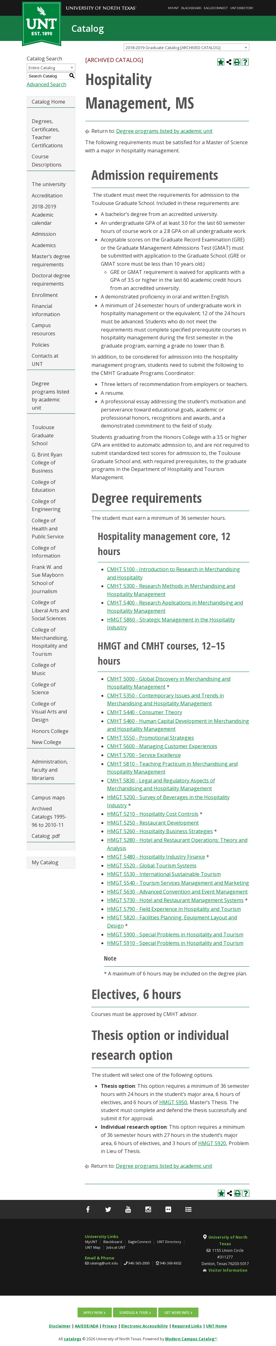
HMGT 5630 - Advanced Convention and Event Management (177, 891)
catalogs (72, 1338)
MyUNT (173, 8)
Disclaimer (60, 1325)
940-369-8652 (170, 1263)
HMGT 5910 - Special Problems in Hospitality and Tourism (175, 943)
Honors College (50, 731)
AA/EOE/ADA (86, 1325)
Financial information (46, 310)
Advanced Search (46, 84)
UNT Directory (241, 8)
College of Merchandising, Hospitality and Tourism (50, 641)
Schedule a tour (133, 1312)
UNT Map (92, 1247)
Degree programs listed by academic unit (50, 395)
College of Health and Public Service (48, 528)
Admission (44, 233)
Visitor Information (227, 1270)
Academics (44, 245)
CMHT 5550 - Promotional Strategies (150, 737)
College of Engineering (46, 505)
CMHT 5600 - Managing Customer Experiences (162, 746)
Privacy (109, 1325)
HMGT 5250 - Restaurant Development (153, 822)
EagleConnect (216, 8)
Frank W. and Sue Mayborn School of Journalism (47, 579)
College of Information (46, 551)
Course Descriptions (47, 160)
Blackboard (191, 8)
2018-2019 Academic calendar (44, 214)
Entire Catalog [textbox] (42, 68)
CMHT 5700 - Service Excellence (144, 755)
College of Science (44, 688)
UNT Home (216, 1325)
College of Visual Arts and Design (49, 711)
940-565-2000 (139, 1263)
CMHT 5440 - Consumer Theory (144, 712)
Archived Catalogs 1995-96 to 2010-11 (49, 816)
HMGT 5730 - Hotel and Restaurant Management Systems (175, 900)
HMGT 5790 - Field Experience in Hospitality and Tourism (174, 909)
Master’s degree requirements (51, 260)
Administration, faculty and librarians (50, 769)
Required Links (187, 1325)
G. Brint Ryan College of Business (47, 462)
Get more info (176, 1312)
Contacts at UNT (45, 359)
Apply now (93, 1312)
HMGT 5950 (173, 1102)
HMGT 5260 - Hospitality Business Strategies (160, 831)
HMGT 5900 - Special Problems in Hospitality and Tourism (175, 934)
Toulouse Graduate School (43, 435)
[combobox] (186, 47)
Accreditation (47, 195)
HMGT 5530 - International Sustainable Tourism (164, 874)
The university (49, 184)
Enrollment (45, 295)
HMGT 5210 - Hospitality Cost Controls (152, 813)
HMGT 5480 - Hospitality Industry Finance (156, 856)
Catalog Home (48, 101)
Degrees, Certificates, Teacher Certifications (47, 133)
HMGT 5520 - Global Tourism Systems (152, 865)
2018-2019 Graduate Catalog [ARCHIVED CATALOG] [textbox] (173, 47)
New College (46, 742)
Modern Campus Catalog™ (191, 1338)
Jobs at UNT (116, 1247)
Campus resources (43, 329)
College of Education (44, 486)
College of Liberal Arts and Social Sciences (50, 610)
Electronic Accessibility (144, 1325)
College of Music (44, 669)
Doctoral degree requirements (51, 279)
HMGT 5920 (212, 1143)
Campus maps (48, 797)
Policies (40, 344)
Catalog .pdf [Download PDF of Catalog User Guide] (46, 835)
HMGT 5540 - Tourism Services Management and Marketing (178, 882)
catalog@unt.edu (103, 1263)
